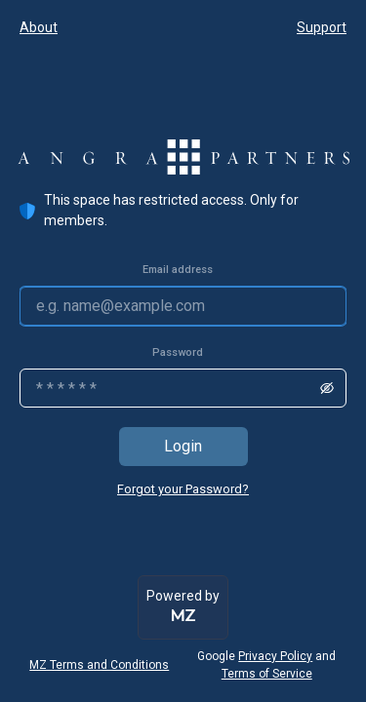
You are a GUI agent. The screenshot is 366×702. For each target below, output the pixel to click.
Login (183, 446)
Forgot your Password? (183, 489)
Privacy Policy (275, 656)
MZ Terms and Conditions (99, 665)
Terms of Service (267, 674)
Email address (177, 269)
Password (177, 352)
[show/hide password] (326, 388)
